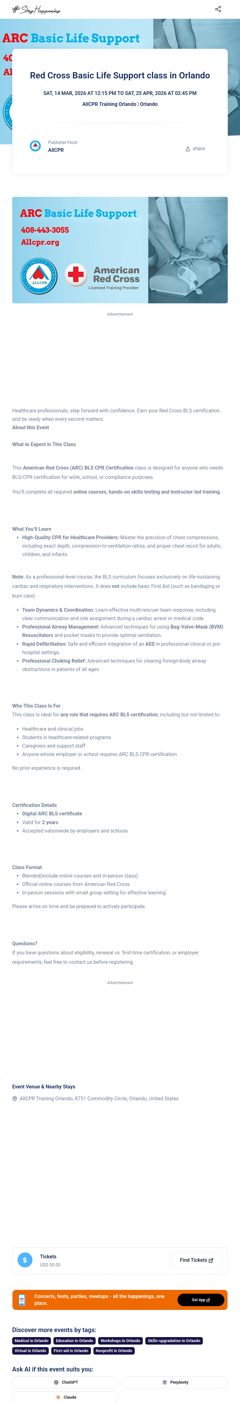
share (195, 149)
